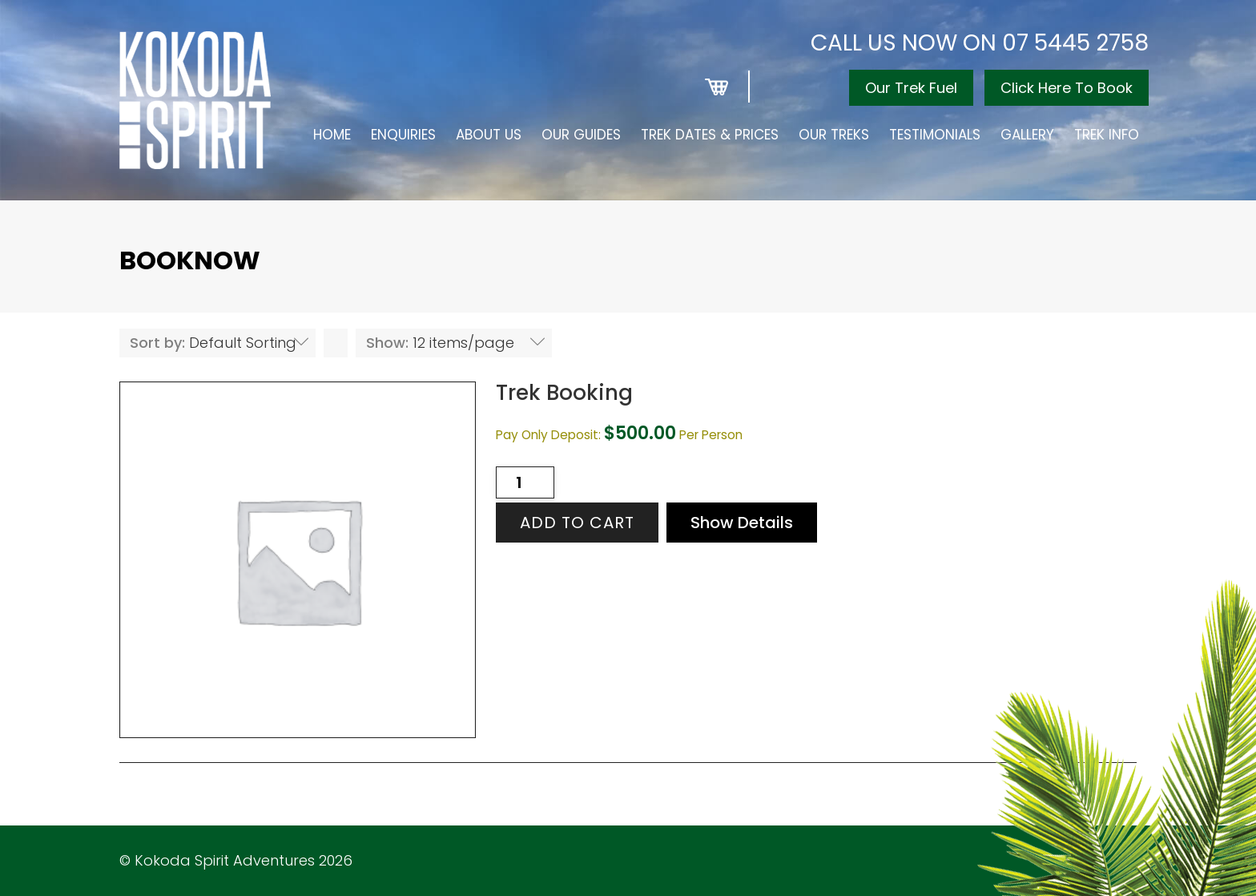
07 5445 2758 (1075, 43)
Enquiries (403, 134)
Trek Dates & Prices (710, 134)
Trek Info (1106, 134)
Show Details (741, 522)
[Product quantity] (525, 482)
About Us (488, 134)
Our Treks (834, 134)
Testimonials (934, 134)
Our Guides (581, 134)
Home (332, 134)
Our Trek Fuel (911, 88)
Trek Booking (564, 392)
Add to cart (577, 522)
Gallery (1027, 134)
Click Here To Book (1066, 88)
